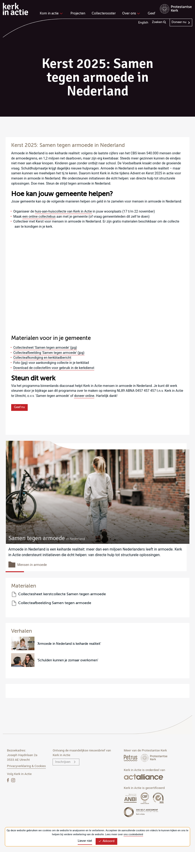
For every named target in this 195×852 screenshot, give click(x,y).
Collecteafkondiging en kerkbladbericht (42, 358)
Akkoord (106, 841)
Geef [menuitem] (151, 13)
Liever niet (85, 840)
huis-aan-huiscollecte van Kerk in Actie (63, 211)
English (143, 22)
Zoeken (159, 22)
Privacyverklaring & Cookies (26, 766)
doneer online (84, 396)
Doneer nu (178, 22)
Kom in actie (50, 13)
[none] (52, 14)
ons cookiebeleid (133, 834)
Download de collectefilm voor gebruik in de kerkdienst (53, 368)
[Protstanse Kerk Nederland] (154, 758)
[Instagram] (13, 780)
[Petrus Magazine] (131, 758)
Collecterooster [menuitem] (104, 13)
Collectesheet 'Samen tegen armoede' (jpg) (45, 348)
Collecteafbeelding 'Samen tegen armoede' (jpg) (48, 353)
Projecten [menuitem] (78, 13)
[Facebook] (8, 780)
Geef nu (19, 407)
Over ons (130, 13)
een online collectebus (39, 217)
